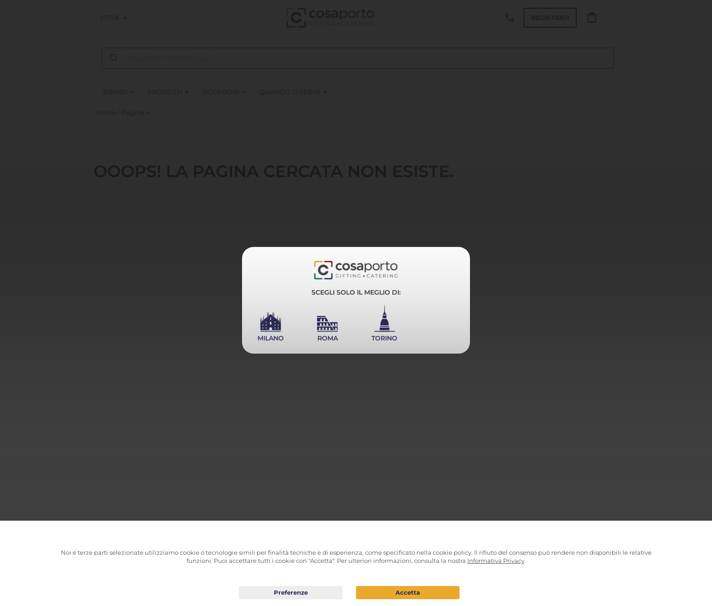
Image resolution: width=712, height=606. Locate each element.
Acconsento (408, 592)
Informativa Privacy (495, 560)
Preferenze (290, 593)
